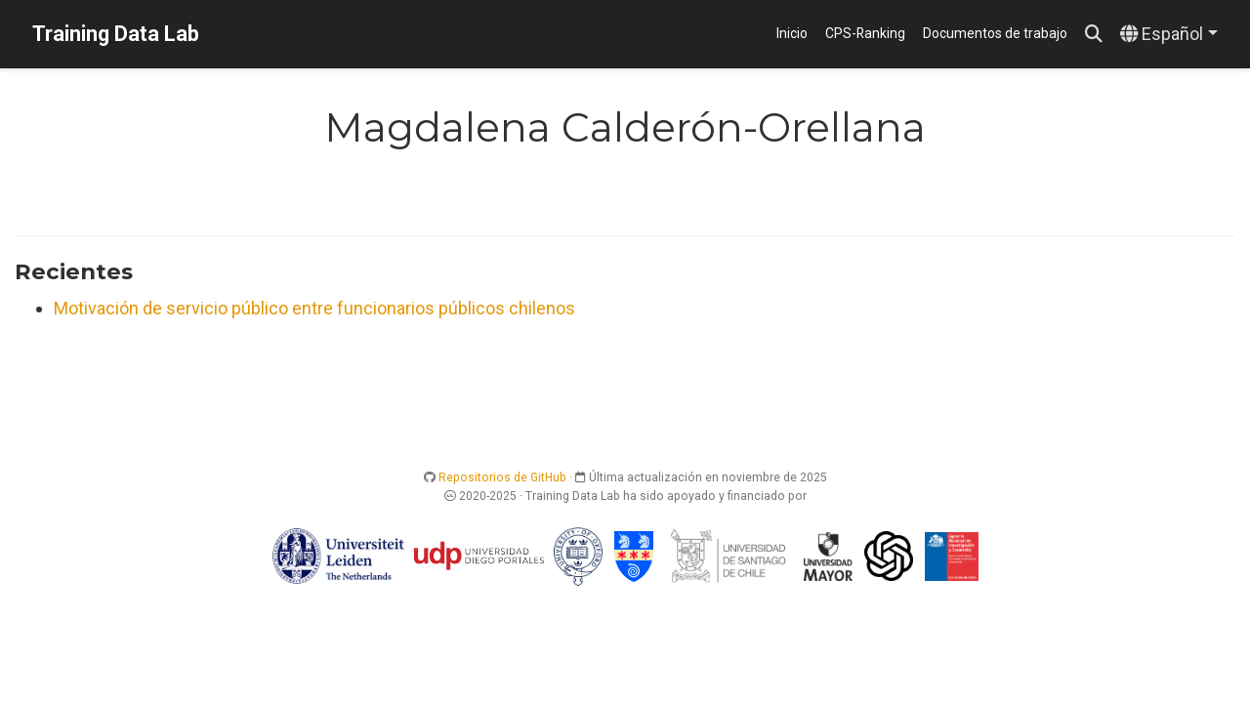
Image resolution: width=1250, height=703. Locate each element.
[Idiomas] (1169, 34)
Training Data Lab (115, 33)
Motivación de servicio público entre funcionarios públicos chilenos (314, 308)
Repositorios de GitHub (502, 477)
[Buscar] (1094, 34)
